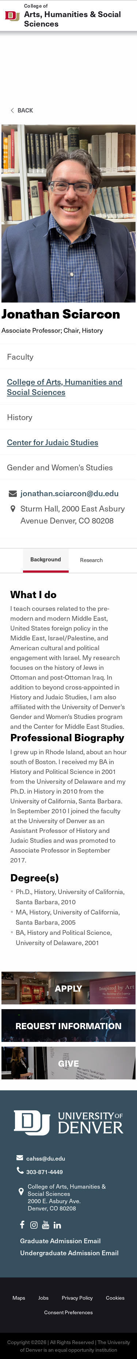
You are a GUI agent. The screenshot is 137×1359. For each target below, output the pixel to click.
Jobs (43, 1297)
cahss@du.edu (45, 1158)
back (20, 110)
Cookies (115, 1297)
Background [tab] (45, 559)
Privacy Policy (77, 1297)
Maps (18, 1297)
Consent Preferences (68, 1312)
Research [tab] (91, 560)
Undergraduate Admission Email (69, 1252)
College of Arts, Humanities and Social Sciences (64, 386)
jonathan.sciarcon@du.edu (69, 492)
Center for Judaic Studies (52, 441)
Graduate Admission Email (60, 1240)
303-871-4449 (44, 1172)
